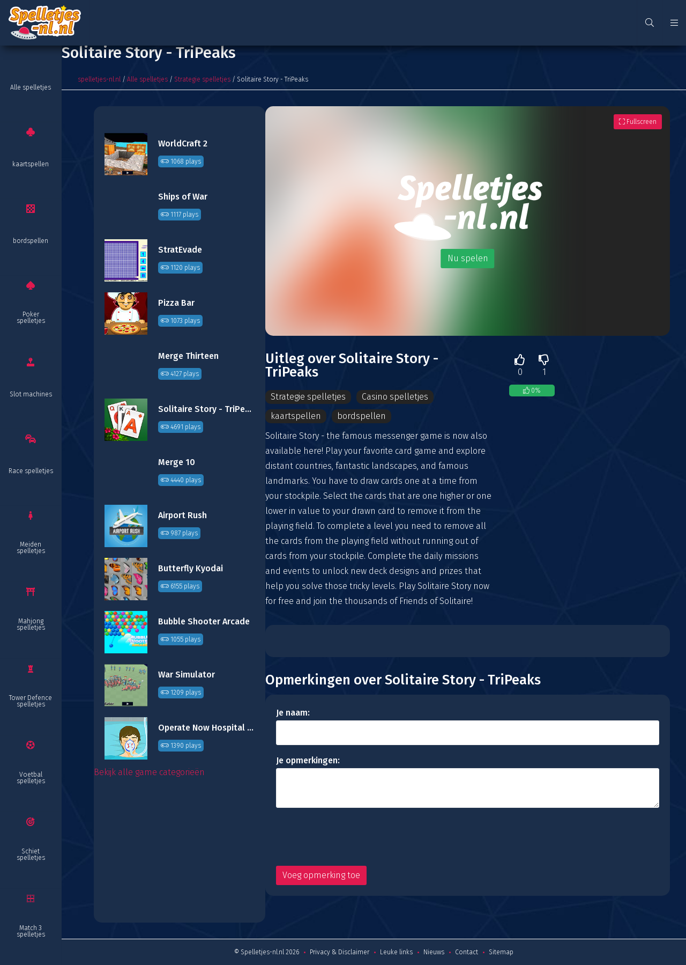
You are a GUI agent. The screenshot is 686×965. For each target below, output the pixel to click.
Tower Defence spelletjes (30, 701)
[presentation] (357, 837)
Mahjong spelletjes (31, 624)
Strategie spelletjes (202, 79)
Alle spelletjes (30, 87)
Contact (466, 952)
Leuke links (396, 952)
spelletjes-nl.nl (99, 79)
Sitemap (501, 952)
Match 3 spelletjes (31, 931)
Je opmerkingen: (308, 760)
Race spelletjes (31, 471)
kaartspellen (30, 164)
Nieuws (433, 952)
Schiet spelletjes (31, 854)
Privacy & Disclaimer (339, 952)
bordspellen (30, 241)
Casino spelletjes (395, 397)
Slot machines (31, 394)
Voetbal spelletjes (31, 778)
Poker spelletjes (31, 318)
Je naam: (293, 713)
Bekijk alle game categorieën (149, 772)
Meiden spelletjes (31, 548)
